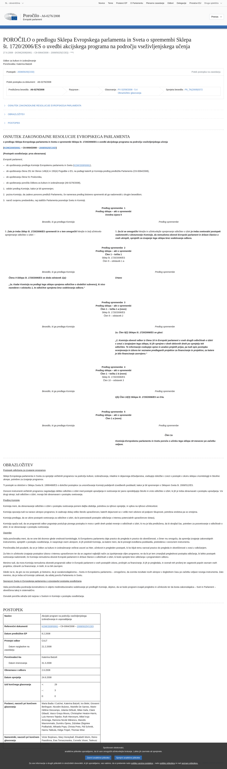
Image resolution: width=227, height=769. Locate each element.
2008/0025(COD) (25, 72)
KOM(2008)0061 (12, 147)
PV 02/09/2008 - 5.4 (127, 89)
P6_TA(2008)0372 (194, 89)
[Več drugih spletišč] (213, 3)
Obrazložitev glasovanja (129, 93)
